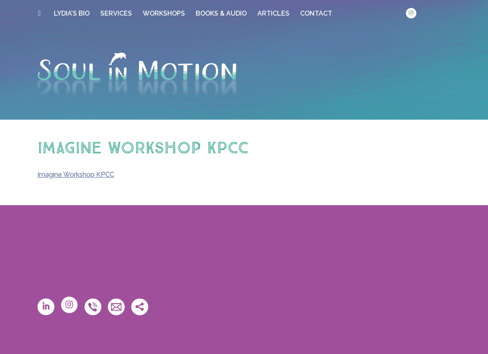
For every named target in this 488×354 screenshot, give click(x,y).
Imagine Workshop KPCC (75, 174)
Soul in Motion (137, 74)
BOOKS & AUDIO (221, 13)
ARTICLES (273, 13)
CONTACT (316, 13)
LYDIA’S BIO (72, 13)
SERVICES (116, 13)
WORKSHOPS (164, 13)
